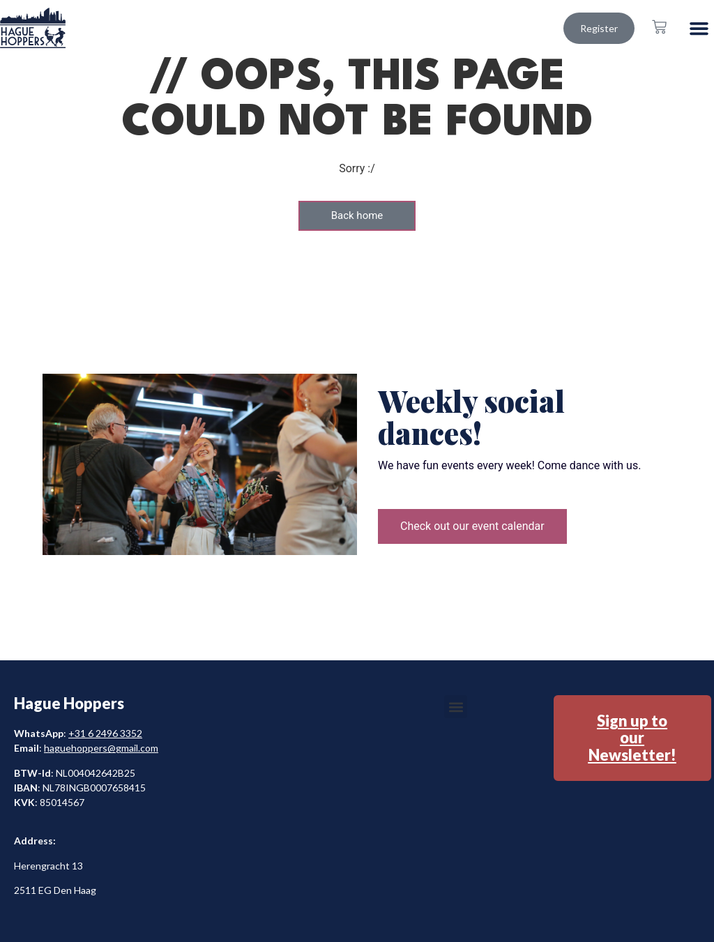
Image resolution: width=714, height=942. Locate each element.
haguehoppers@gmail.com (101, 748)
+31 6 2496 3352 (105, 733)
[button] (699, 28)
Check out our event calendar (472, 526)
